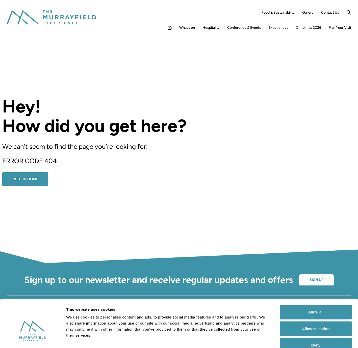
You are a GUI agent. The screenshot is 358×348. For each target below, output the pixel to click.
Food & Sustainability (278, 13)
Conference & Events (244, 28)
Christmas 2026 (308, 28)
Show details (265, 338)
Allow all (316, 282)
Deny (316, 315)
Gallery (308, 13)
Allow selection (315, 298)
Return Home (25, 179)
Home (170, 29)
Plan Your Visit (340, 28)
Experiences (278, 28)
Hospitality (211, 28)
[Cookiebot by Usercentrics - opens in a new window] (33, 338)
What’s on (187, 28)
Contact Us (330, 13)
